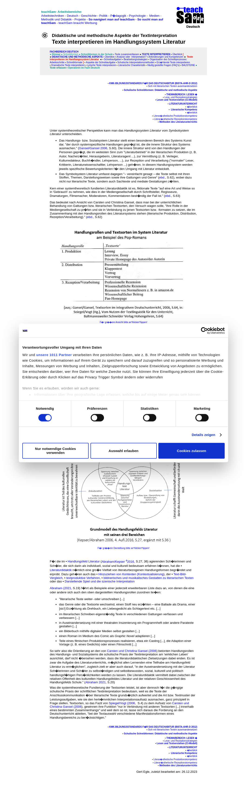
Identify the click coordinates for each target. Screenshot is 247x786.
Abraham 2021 (95, 682)
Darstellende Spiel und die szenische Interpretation (100, 581)
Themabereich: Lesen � (181, 94)
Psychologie (137, 15)
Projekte (80, 19)
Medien (154, 15)
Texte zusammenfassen (127, 54)
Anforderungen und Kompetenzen (165, 57)
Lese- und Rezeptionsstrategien (180, 97)
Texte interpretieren (156, 54)
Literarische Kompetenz (184, 109)
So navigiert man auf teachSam (112, 19)
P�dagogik (118, 15)
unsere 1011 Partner (54, 355)
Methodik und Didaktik (57, 19)
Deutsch (72, 15)
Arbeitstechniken (52, 15)
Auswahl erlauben (123, 451)
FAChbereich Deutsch (64, 51)
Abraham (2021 (60, 588)
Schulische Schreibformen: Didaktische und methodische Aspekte (160, 90)
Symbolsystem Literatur (82, 174)
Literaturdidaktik (61, 570)
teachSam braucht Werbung (78, 23)
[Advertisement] (24, 14)
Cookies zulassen (191, 451)
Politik (103, 15)
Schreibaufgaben (113, 59)
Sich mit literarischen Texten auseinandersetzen (172, 86)
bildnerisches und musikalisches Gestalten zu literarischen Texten (148, 578)
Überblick (177, 54)
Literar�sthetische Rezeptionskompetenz (175, 119)
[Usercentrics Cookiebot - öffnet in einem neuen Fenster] (204, 330)
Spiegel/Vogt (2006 (122, 703)
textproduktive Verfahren (83, 578)
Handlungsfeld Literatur (84, 561)
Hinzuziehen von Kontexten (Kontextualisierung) (131, 574)
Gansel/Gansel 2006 (93, 148)
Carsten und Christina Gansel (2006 (132, 651)
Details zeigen (203, 435)
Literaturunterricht (183, 103)
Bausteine (188, 65)
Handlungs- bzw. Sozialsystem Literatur (92, 140)
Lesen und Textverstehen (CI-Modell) (177, 100)
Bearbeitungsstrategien (136, 59)
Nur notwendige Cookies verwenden (55, 451)
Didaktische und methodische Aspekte (77, 57)
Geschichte (89, 15)
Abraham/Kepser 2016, (118, 561)
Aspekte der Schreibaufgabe (100, 62)
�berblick (192, 107)
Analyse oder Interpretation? (131, 57)
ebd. (162, 177)
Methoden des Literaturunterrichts (178, 122)
